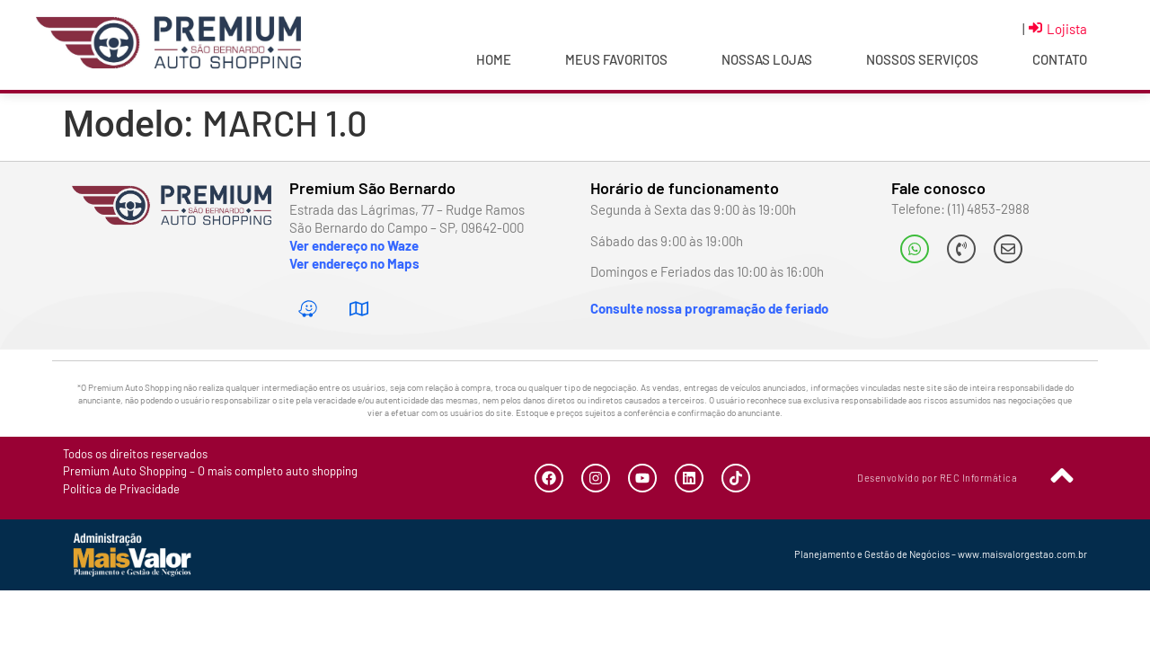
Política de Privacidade (121, 489)
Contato (1059, 59)
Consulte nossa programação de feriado (709, 308)
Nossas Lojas (766, 59)
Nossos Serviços (922, 59)
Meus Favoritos (616, 59)
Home (493, 59)
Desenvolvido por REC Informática (937, 477)
